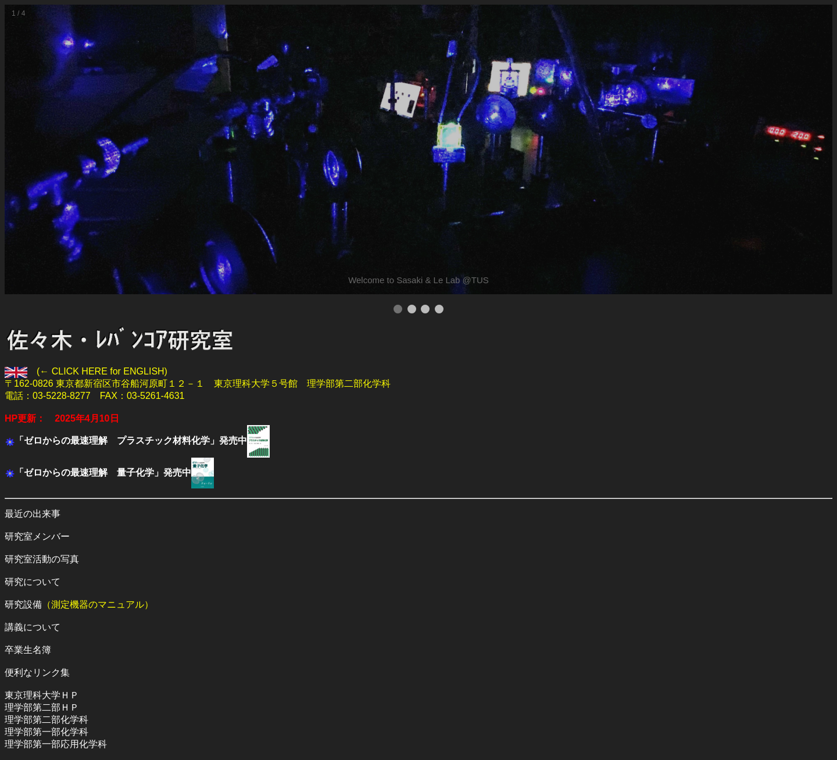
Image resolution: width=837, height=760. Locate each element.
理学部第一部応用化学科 (56, 744)
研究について (32, 582)
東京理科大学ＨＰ (42, 695)
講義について (32, 627)
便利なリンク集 (37, 672)
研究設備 (23, 604)
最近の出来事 (32, 514)
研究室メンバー (37, 536)
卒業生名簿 (28, 650)
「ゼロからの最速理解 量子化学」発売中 (103, 472)
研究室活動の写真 (42, 559)
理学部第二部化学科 (46, 720)
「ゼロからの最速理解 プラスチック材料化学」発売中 (131, 440)
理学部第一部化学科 (46, 732)
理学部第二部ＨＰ (42, 707)
